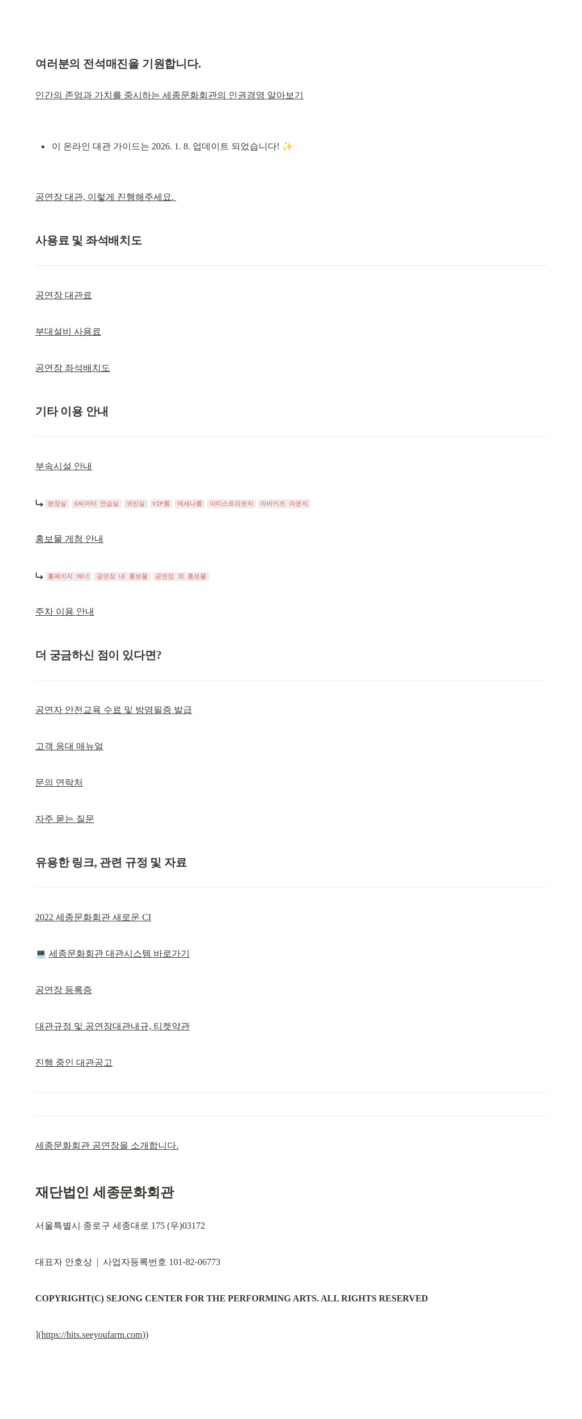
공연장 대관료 (63, 295)
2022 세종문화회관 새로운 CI (93, 917)
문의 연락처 (59, 782)
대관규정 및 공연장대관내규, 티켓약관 (112, 1026)
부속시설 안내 (63, 466)
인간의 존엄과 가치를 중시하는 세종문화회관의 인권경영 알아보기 (169, 95)
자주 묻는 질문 (64, 819)
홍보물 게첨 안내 (69, 539)
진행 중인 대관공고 (74, 1062)
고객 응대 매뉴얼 (69, 746)
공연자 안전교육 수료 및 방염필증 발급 (113, 710)
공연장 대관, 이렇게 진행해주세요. (105, 197)
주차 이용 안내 (64, 611)
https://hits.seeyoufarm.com (92, 1334)
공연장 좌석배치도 (72, 368)
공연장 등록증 (63, 990)
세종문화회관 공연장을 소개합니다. (106, 1145)
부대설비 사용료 (68, 331)
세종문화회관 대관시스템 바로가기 (119, 953)
